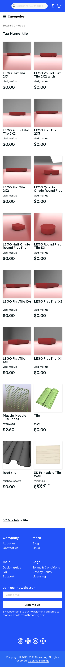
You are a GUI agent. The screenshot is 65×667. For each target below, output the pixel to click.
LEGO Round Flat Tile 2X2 (16, 132)
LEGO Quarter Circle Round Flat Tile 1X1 (48, 189)
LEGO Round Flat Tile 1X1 (47, 246)
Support (8, 576)
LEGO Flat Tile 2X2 (14, 189)
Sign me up (32, 605)
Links (36, 548)
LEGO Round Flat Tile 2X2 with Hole (47, 75)
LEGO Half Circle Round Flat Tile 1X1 (16, 246)
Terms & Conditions (46, 568)
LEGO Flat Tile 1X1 (48, 359)
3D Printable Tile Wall (47, 474)
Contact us (10, 548)
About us (9, 543)
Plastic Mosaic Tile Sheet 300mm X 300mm (14, 417)
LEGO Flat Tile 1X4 (17, 302)
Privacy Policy (42, 572)
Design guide (12, 568)
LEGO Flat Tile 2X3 (45, 132)
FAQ (5, 572)
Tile (37, 416)
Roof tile (9, 473)
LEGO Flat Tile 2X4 (14, 75)
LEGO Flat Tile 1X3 (48, 302)
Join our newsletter (19, 588)
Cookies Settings (38, 660)
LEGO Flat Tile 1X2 (14, 360)
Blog (36, 543)
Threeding (5, 6)
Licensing (39, 576)
